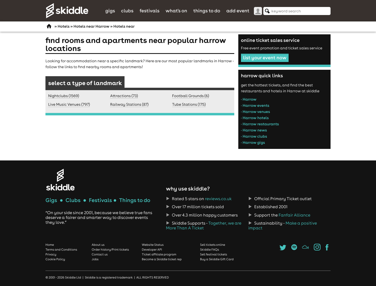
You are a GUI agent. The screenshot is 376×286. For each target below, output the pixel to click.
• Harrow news (254, 130)
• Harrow (249, 99)
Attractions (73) (124, 95)
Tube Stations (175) (189, 104)
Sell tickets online (212, 245)
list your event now (264, 57)
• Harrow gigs (253, 142)
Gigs (110, 11)
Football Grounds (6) (190, 95)
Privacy (50, 254)
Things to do (206, 11)
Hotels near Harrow (91, 26)
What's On (176, 11)
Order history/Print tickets (110, 249)
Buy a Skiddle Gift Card (217, 259)
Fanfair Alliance (294, 215)
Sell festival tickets (213, 254)
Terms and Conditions (61, 249)
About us (98, 245)
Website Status (153, 245)
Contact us (100, 254)
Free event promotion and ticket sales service (281, 48)
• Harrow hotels (255, 117)
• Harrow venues (255, 111)
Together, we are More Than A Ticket (203, 226)
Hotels (63, 26)
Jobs (95, 259)
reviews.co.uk (218, 198)
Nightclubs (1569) (63, 95)
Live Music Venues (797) (69, 104)
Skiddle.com (66, 11)
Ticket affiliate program (159, 254)
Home (49, 245)
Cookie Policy (55, 259)
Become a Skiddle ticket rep (162, 259)
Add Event (237, 11)
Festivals (149, 11)
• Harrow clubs (254, 136)
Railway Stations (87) (129, 104)
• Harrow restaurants (260, 124)
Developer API (152, 249)
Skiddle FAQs (209, 249)
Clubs (127, 11)
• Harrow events (255, 105)
